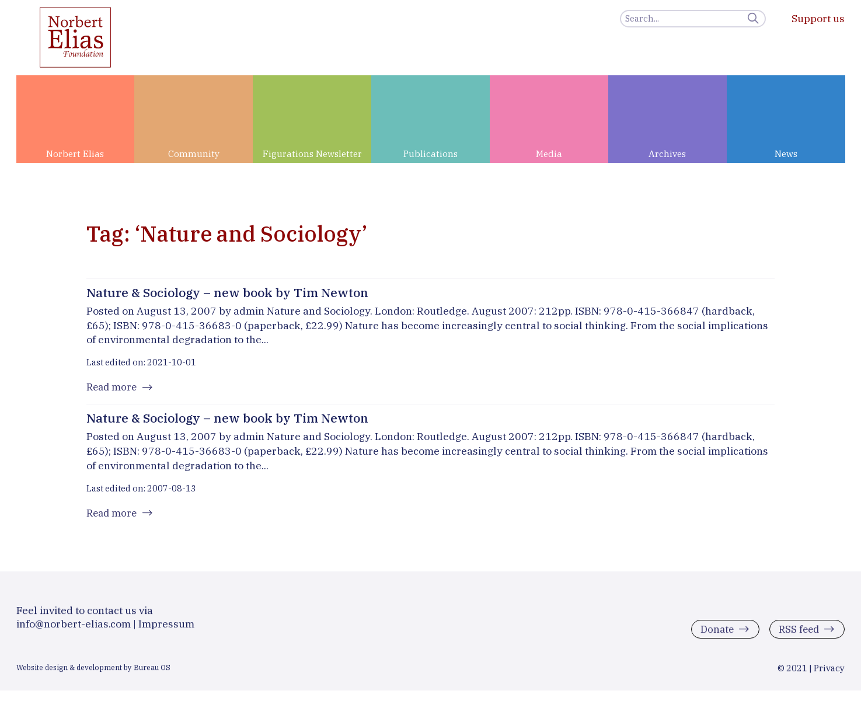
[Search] (693, 18)
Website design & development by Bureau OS (93, 671)
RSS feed (797, 634)
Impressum (166, 628)
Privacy (829, 672)
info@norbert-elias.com (73, 628)
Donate (713, 634)
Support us (818, 18)
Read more (113, 388)
